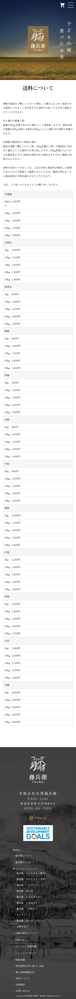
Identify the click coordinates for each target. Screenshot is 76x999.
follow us (41, 818)
